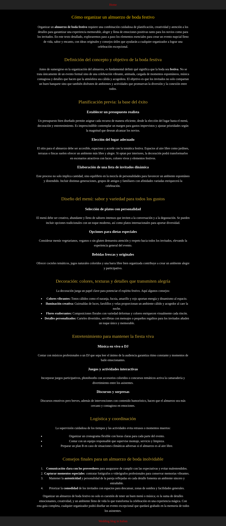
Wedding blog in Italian (113, 521)
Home (113, 4)
